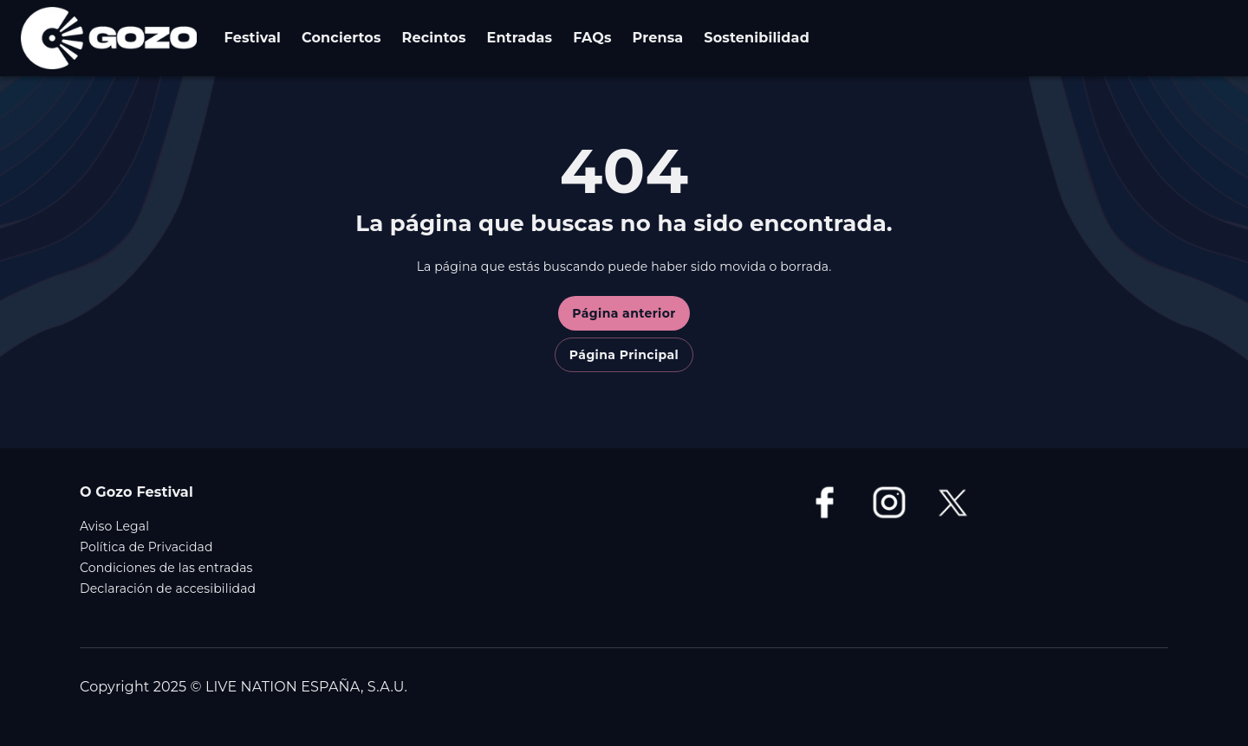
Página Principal (624, 355)
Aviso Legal (114, 526)
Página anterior (623, 313)
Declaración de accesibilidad (168, 588)
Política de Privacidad (146, 547)
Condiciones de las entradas (166, 568)
